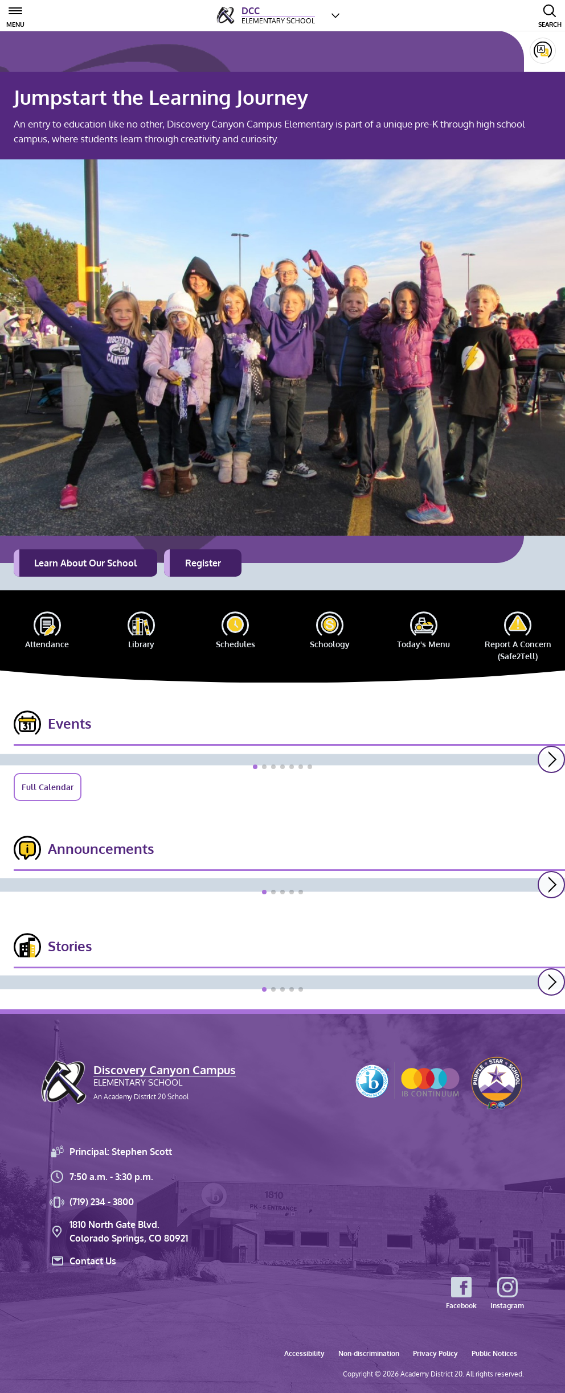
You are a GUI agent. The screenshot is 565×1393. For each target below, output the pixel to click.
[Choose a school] (335, 15)
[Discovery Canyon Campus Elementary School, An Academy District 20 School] (138, 1082)
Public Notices (494, 1353)
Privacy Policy (435, 1353)
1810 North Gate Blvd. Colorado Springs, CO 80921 (118, 1231)
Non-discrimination (368, 1353)
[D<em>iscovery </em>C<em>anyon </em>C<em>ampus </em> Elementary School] (265, 15)
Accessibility (304, 1353)
